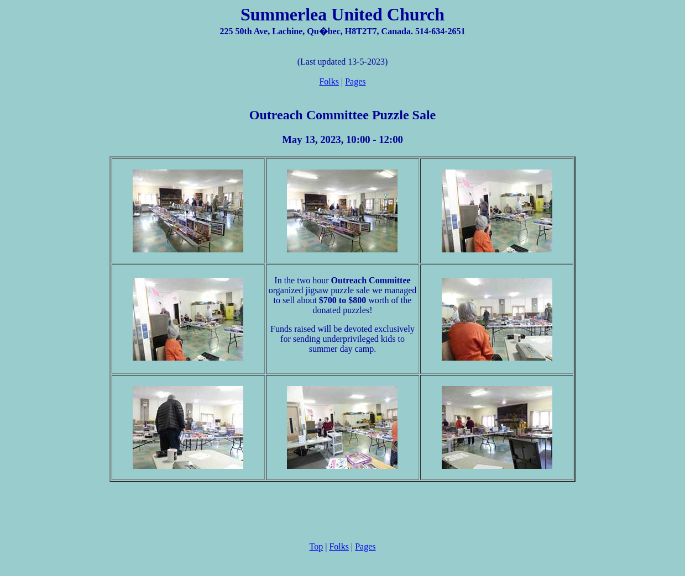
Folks (329, 81)
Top (316, 546)
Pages (355, 81)
